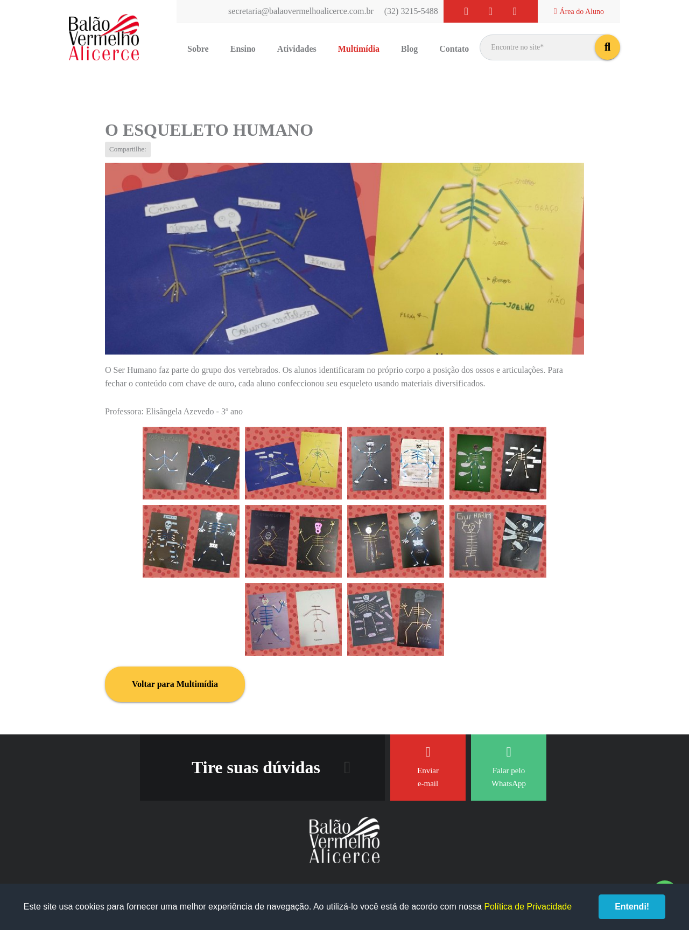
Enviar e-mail (428, 766)
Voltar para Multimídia (175, 684)
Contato (454, 48)
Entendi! (632, 906)
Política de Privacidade (528, 906)
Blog (409, 48)
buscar (607, 47)
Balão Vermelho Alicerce (104, 37)
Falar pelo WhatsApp (508, 766)
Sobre (198, 48)
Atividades (297, 48)
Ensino (243, 48)
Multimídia (358, 48)
